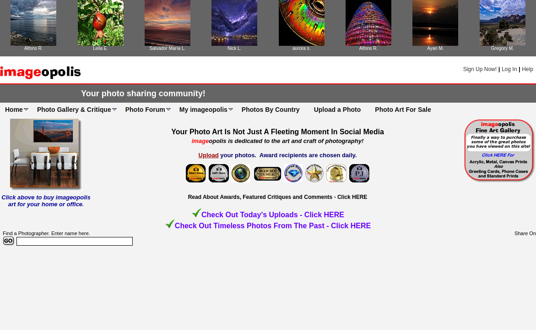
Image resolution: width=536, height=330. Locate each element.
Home (14, 109)
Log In (509, 69)
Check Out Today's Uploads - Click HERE (272, 215)
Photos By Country (271, 109)
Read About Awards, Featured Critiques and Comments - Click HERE (278, 197)
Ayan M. (435, 48)
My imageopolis (203, 109)
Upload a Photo (337, 109)
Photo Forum (145, 109)
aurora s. (301, 48)
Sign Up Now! (480, 69)
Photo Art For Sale (403, 109)
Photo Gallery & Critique (74, 109)
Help (527, 69)
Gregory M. (502, 48)
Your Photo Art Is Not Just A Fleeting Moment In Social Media (277, 132)
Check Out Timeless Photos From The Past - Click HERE (273, 226)
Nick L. (234, 48)
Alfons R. (33, 48)
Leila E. (100, 48)
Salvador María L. (167, 48)
